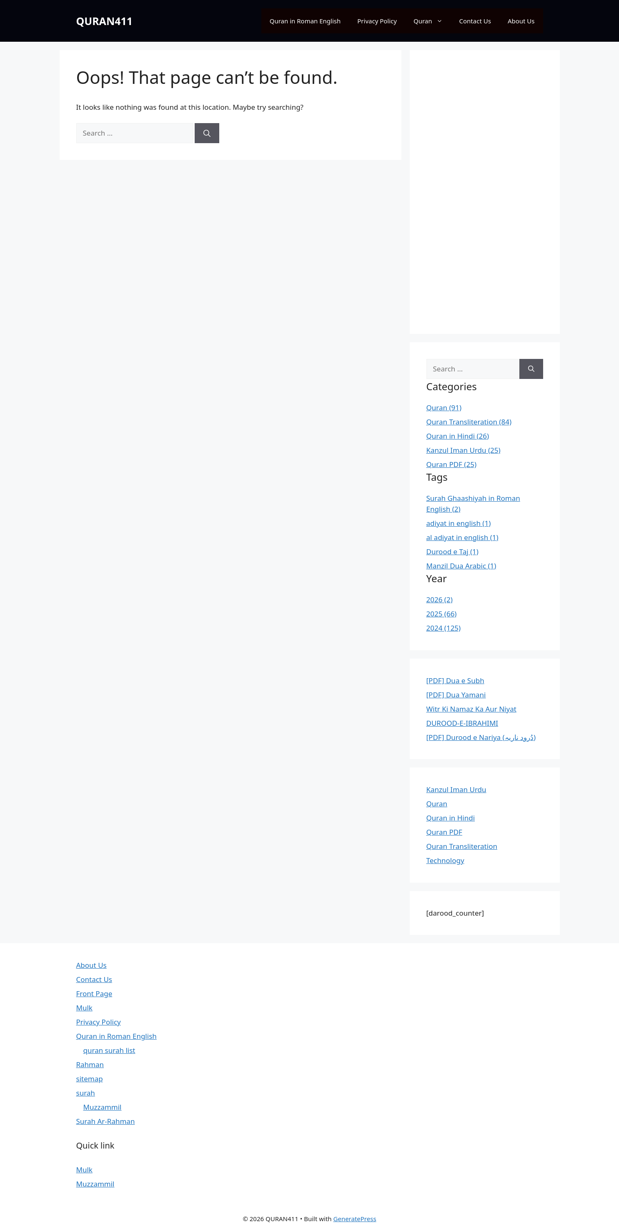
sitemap (89, 1078)
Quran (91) (444, 407)
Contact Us (475, 21)
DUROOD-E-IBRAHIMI (462, 723)
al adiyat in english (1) (462, 537)
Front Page (94, 993)
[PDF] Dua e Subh (455, 680)
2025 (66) (441, 614)
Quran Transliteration (461, 846)
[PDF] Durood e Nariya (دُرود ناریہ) (481, 737)
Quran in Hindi (450, 818)
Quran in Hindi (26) (457, 436)
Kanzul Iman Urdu (456, 789)
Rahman (90, 1064)
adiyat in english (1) (458, 523)
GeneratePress (354, 1218)
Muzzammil (102, 1107)
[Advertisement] (484, 192)
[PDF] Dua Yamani (456, 694)
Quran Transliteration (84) (469, 422)
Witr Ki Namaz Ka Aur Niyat (471, 709)
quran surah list (109, 1050)
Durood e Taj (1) (452, 551)
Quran (432, 20)
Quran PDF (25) (451, 464)
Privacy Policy (377, 21)
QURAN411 (104, 21)
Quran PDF (444, 832)
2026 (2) (439, 599)
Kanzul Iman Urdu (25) (463, 450)
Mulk (84, 1007)
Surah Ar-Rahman (105, 1121)
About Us (521, 21)
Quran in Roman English (305, 21)
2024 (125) (443, 628)
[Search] (207, 133)
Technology (445, 860)
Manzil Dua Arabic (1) (461, 566)
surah (85, 1093)
